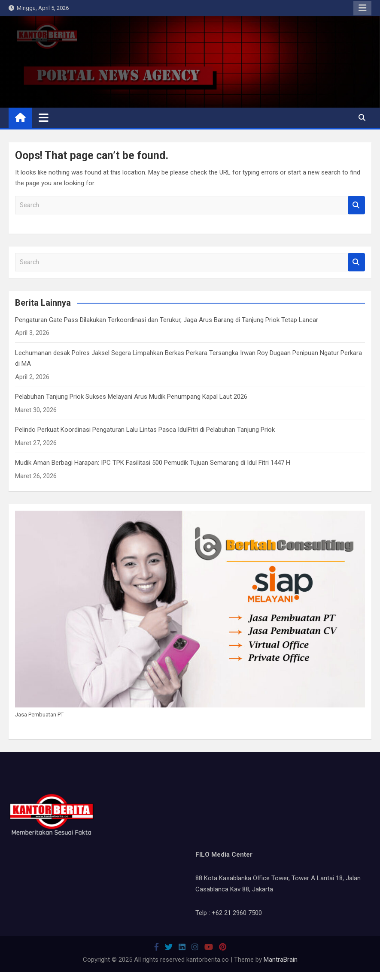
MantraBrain (281, 959)
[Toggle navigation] (43, 117)
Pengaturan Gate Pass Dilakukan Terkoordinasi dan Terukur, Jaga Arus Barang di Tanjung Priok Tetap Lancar (166, 320)
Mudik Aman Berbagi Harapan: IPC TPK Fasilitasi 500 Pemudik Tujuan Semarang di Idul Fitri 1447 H (152, 462)
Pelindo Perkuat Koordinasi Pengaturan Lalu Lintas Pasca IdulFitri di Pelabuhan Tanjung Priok (145, 429)
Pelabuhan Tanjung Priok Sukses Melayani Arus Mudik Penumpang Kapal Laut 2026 (131, 396)
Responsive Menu (362, 8)
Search (356, 205)
